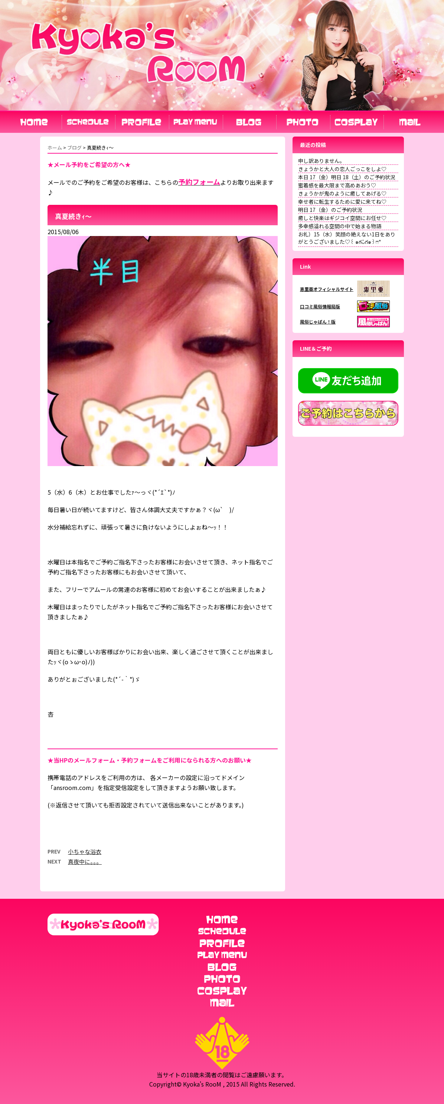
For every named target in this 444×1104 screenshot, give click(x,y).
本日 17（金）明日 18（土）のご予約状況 (346, 177)
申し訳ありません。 (321, 160)
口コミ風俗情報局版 (320, 306)
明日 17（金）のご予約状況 (330, 209)
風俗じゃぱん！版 (318, 321)
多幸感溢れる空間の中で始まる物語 (339, 226)
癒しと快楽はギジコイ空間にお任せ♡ (342, 218)
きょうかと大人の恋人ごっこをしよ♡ (342, 169)
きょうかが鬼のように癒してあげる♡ (342, 193)
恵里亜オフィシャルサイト (326, 289)
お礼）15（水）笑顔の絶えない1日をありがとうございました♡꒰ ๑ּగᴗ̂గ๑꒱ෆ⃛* (346, 237)
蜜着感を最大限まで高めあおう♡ (337, 185)
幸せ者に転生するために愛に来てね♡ (342, 201)
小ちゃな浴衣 (84, 851)
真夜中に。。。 (85, 861)
